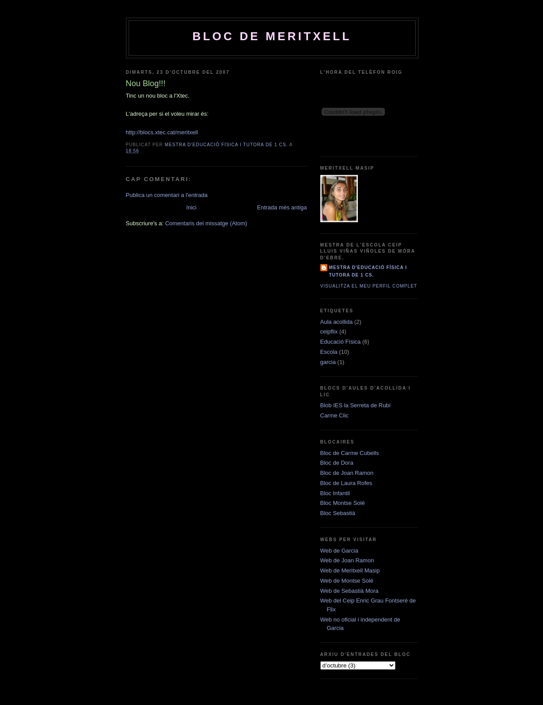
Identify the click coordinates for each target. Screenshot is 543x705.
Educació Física (340, 341)
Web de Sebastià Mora (349, 591)
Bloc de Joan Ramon (347, 473)
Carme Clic (334, 415)
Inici (191, 207)
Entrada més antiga (282, 207)
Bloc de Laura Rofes (346, 483)
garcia (328, 362)
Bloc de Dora (336, 462)
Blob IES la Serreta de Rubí (355, 405)
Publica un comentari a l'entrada (167, 195)
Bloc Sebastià (338, 513)
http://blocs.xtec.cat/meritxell (162, 132)
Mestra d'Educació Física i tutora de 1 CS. (368, 271)
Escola (329, 352)
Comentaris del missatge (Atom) (206, 223)
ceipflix (329, 331)
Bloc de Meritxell (272, 36)
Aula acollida (336, 321)
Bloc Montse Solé (342, 503)
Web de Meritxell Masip (350, 570)
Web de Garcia (339, 550)
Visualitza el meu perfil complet (369, 286)
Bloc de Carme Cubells (349, 453)
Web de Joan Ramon (347, 560)
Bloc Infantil (335, 493)
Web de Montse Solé (346, 580)
